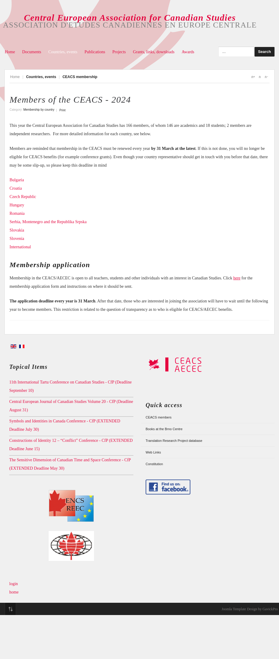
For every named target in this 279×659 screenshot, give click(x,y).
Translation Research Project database (174, 440)
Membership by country (38, 109)
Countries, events (62, 52)
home (14, 592)
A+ (253, 76)
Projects (119, 52)
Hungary (17, 205)
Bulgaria (17, 180)
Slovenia (17, 238)
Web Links (153, 452)
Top (10, 609)
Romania (17, 213)
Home (10, 52)
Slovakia (17, 230)
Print (62, 110)
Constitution (154, 464)
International (20, 247)
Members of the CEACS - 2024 (70, 99)
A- (266, 76)
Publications (94, 52)
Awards (188, 52)
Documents (31, 52)
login (13, 584)
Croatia (16, 188)
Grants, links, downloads (154, 52)
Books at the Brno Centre (164, 429)
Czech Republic (23, 196)
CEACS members (159, 417)
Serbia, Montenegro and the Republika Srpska (49, 222)
